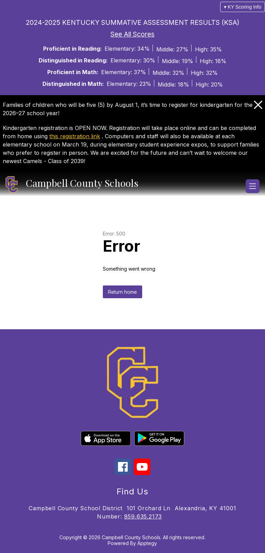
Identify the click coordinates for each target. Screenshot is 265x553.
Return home (122, 292)
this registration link (74, 136)
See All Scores (132, 34)
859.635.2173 (143, 516)
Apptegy (147, 543)
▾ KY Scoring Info (242, 7)
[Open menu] (252, 186)
